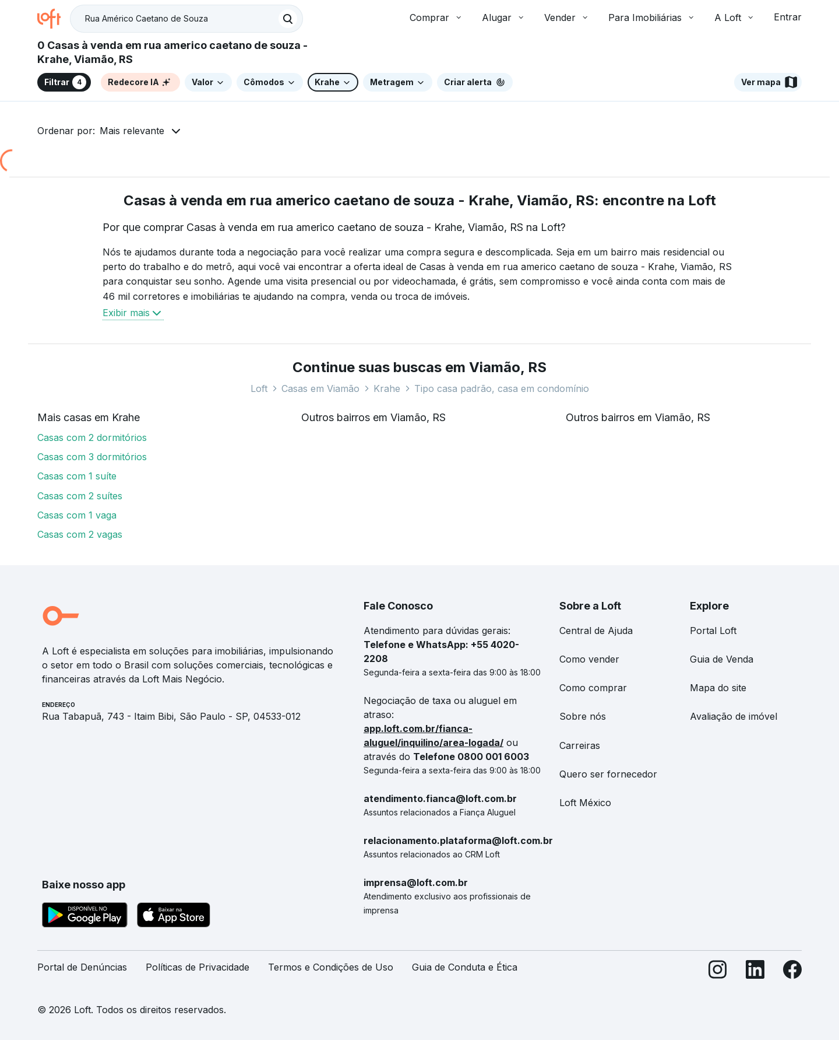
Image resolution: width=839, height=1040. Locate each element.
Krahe (386, 388)
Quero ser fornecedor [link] (608, 774)
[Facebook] (792, 972)
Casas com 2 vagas (79, 534)
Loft (259, 388)
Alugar (504, 17)
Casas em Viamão (320, 388)
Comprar (436, 17)
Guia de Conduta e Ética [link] (464, 967)
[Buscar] (288, 18)
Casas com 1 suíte (77, 476)
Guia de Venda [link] (721, 659)
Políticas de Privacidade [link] (197, 967)
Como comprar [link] (593, 688)
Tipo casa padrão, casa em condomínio (501, 388)
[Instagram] (717, 972)
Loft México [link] (585, 802)
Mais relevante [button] (132, 130)
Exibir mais (133, 313)
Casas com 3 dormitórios (92, 457)
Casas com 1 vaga (77, 515)
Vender (567, 17)
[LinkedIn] (755, 972)
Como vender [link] (589, 659)
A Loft (734, 17)
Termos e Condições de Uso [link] (330, 967)
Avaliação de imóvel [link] (733, 716)
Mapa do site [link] (718, 688)
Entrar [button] (788, 17)
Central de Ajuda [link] (596, 630)
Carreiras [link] (579, 745)
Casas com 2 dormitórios (92, 437)
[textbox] (186, 19)
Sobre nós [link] (582, 716)
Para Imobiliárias (652, 17)
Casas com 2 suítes (79, 496)
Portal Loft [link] (713, 630)
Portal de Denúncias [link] (82, 967)
